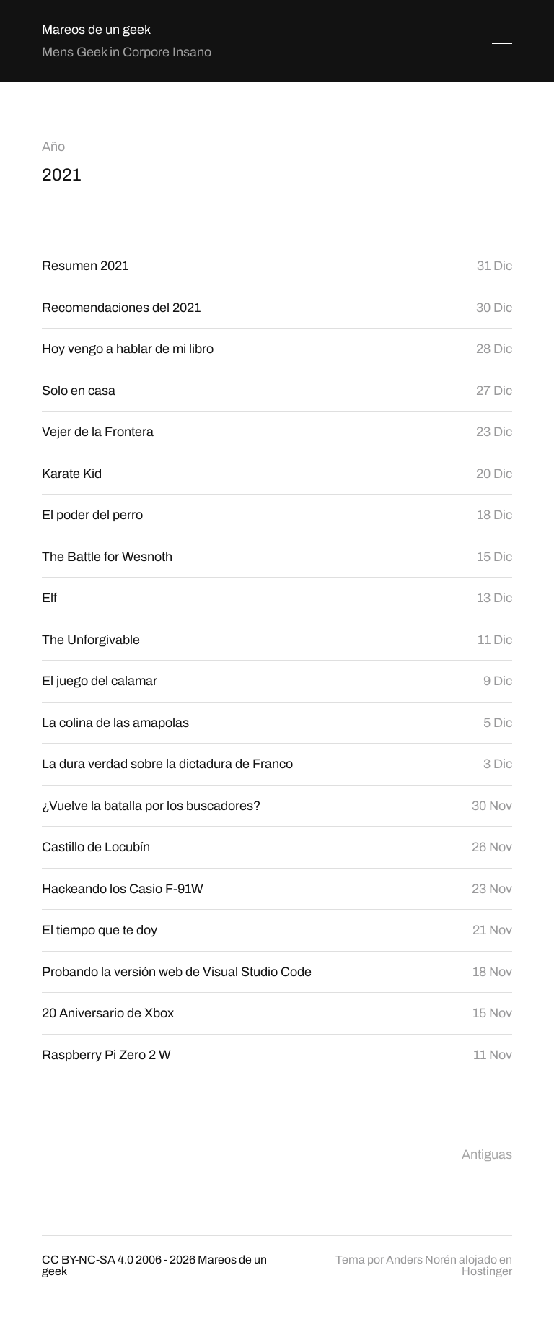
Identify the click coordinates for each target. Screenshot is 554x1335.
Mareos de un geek (96, 29)
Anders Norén (421, 1259)
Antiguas (487, 1154)
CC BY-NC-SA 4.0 (87, 1259)
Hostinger (487, 1271)
